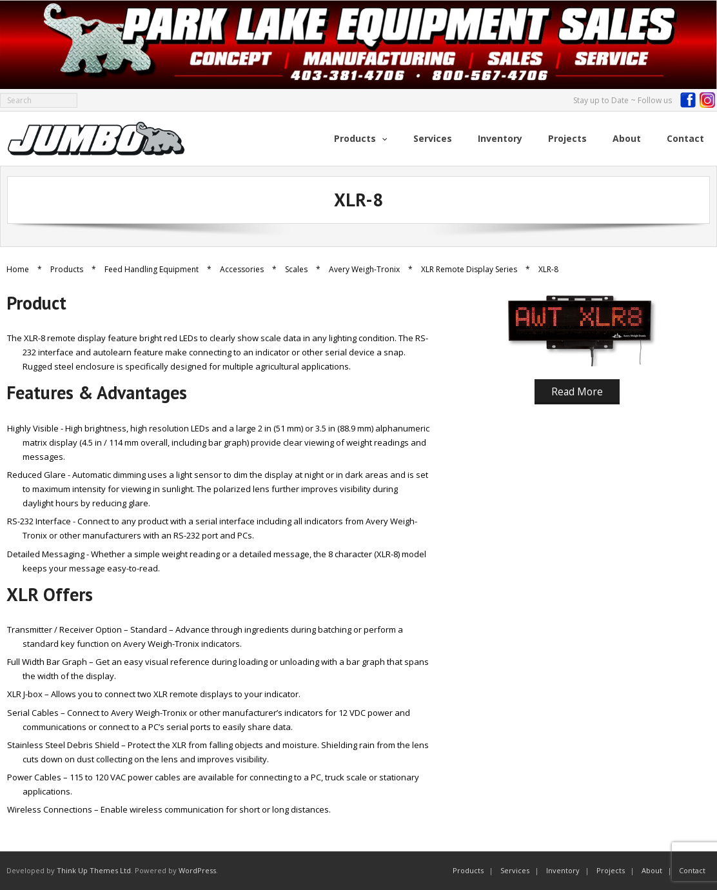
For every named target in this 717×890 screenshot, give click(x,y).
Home (17, 269)
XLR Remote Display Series (469, 269)
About (652, 870)
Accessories (242, 269)
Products (66, 269)
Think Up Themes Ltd (94, 870)
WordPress (197, 870)
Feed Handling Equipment (151, 269)
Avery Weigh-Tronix (364, 269)
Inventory (563, 870)
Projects (610, 870)
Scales (296, 269)
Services (514, 870)
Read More (577, 391)
